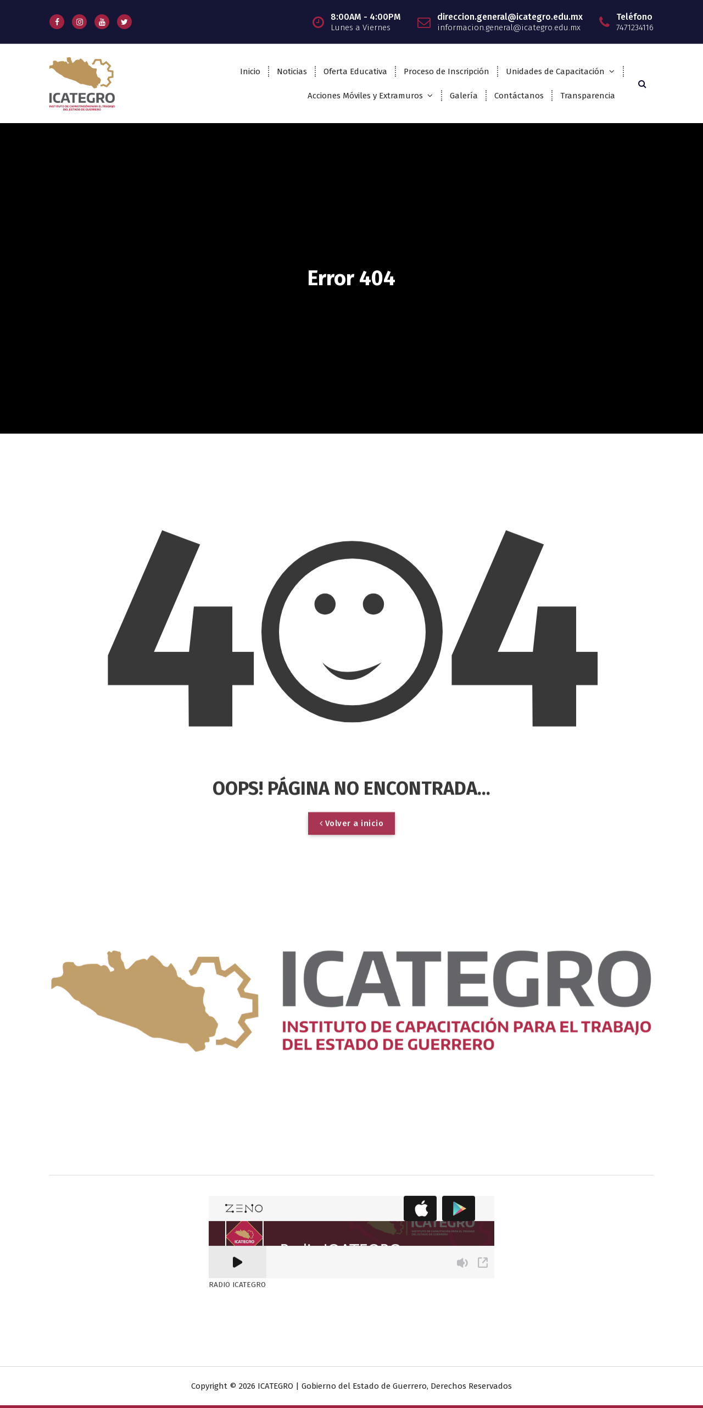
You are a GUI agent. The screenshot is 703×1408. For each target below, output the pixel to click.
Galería (464, 96)
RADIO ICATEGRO (237, 921)
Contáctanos (519, 96)
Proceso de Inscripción (446, 71)
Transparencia (587, 96)
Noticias (292, 71)
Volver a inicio (352, 1094)
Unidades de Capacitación (555, 71)
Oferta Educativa (355, 71)
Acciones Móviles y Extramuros (365, 96)
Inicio (250, 71)
